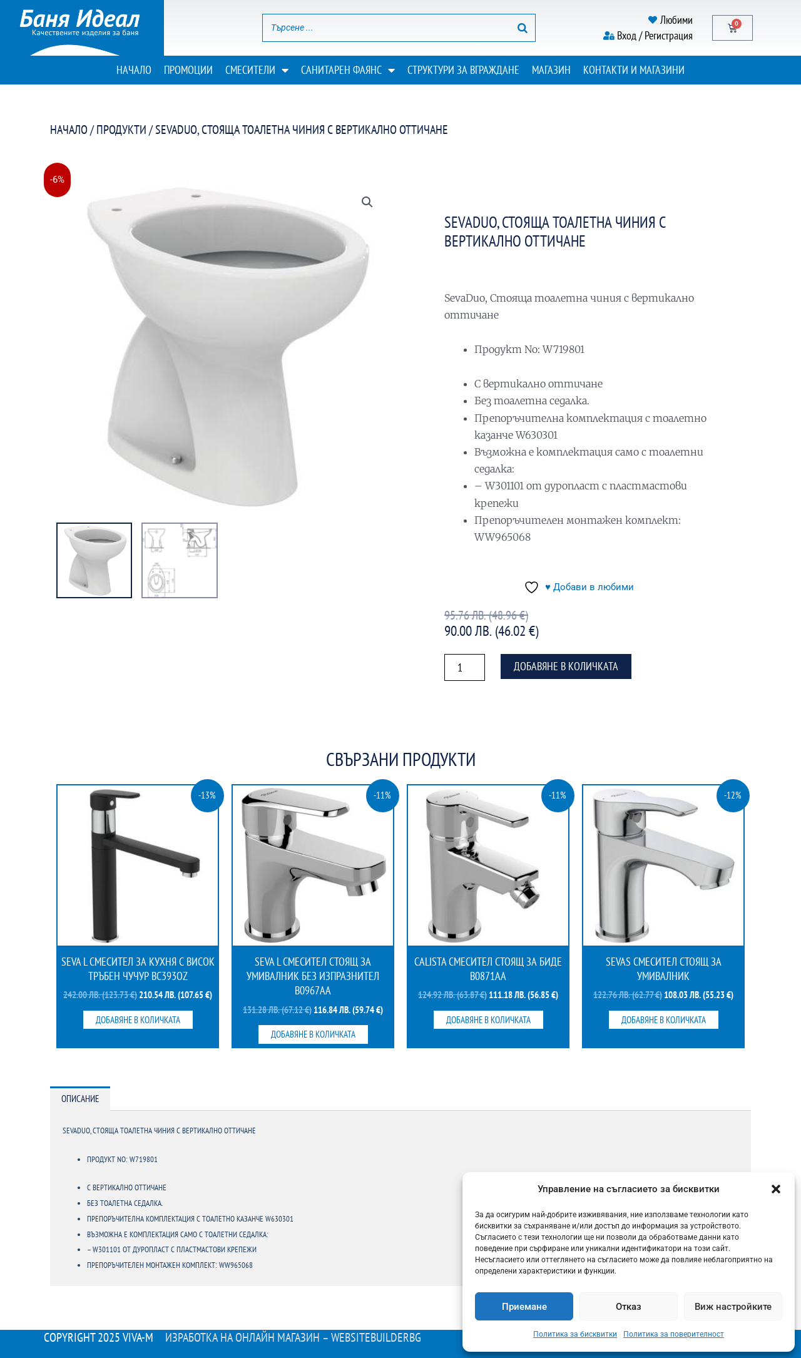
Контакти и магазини (634, 70)
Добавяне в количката (566, 666)
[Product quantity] (464, 667)
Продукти (121, 129)
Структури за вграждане (463, 70)
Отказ (628, 1306)
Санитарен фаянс (348, 70)
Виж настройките (733, 1306)
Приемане (524, 1306)
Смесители (256, 70)
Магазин (551, 70)
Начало (133, 70)
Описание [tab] (80, 1099)
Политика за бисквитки (575, 1334)
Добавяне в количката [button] (138, 1020)
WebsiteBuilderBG (376, 1337)
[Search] (522, 27)
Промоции (188, 70)
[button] (776, 1189)
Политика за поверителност (673, 1334)
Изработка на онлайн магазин (242, 1337)
